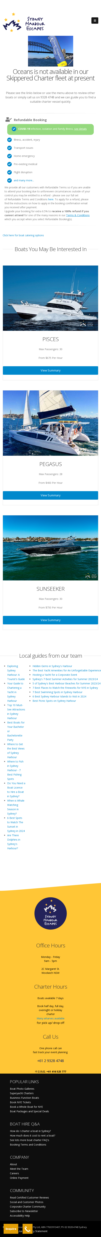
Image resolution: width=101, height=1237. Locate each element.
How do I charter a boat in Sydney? (30, 1131)
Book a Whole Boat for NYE (26, 1106)
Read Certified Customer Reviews (29, 1197)
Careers (14, 1173)
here (50, 199)
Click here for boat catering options (23, 235)
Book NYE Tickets (20, 1102)
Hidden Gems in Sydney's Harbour (52, 666)
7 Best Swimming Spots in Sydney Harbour (57, 692)
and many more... (24, 180)
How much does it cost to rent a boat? (32, 1135)
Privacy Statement (37, 1231)
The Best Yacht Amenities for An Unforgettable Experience (67, 670)
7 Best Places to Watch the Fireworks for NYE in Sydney (65, 687)
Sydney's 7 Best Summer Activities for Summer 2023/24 (65, 679)
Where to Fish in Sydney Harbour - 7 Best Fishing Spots (15, 770)
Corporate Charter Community (28, 1206)
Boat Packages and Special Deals (29, 1111)
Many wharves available (51, 1018)
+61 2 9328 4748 (50, 1060)
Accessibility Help (20, 1215)
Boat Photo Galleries (22, 1088)
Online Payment (19, 1178)
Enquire (11, 1228)
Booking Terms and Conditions (28, 1144)
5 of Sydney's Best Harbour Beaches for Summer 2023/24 (66, 683)
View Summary (51, 370)
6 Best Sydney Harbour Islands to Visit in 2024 (59, 696)
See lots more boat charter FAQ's (29, 1140)
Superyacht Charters (22, 1093)
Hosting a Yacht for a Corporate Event (55, 674)
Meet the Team (19, 1168)
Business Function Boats (24, 1097)
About (13, 1164)
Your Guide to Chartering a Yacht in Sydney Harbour (15, 692)
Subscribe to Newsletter (24, 1211)
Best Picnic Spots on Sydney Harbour (54, 700)
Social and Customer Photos (26, 1202)
